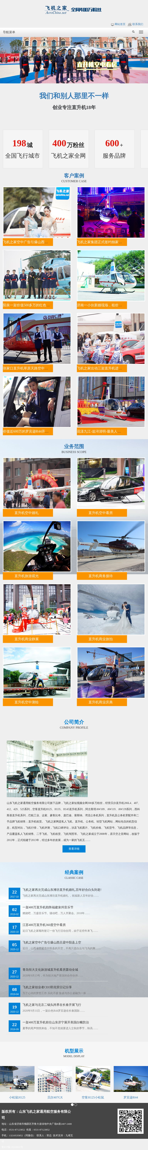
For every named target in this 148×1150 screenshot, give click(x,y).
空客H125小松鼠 (93, 1097)
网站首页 (118, 24)
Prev (5, 60)
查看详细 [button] (74, 848)
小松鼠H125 (17, 1097)
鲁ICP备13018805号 (12, 1147)
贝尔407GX (55, 1097)
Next (143, 60)
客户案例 (74, 176)
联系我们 (135, 24)
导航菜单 (9, 32)
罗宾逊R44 (131, 1097)
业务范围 (74, 446)
